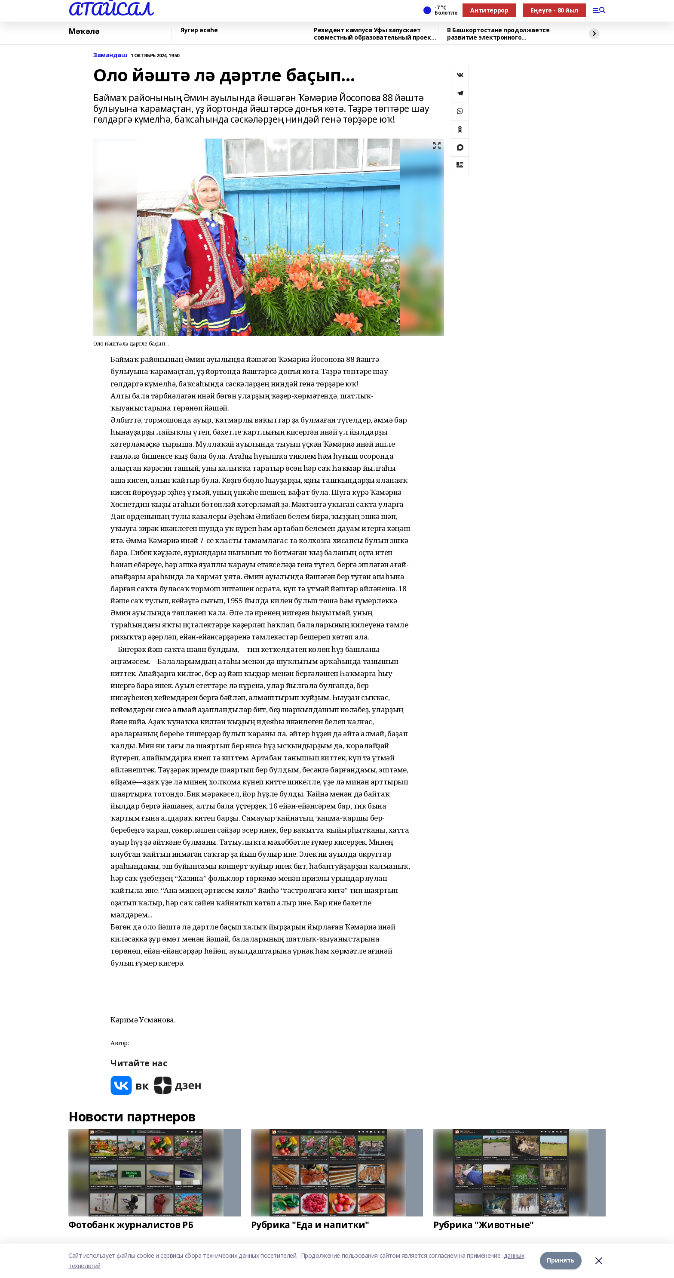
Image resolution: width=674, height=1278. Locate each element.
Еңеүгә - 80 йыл (554, 10)
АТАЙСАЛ (110, 9)
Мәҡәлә (83, 31)
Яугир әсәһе (199, 30)
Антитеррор (489, 10)
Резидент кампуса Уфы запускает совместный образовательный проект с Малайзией (374, 34)
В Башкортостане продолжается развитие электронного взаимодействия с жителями (498, 34)
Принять (561, 1260)
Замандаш (110, 55)
